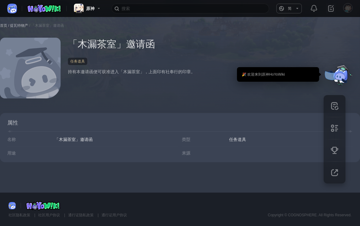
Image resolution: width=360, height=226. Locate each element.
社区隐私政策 (19, 215)
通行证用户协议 (114, 215)
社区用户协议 (49, 215)
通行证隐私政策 (81, 215)
